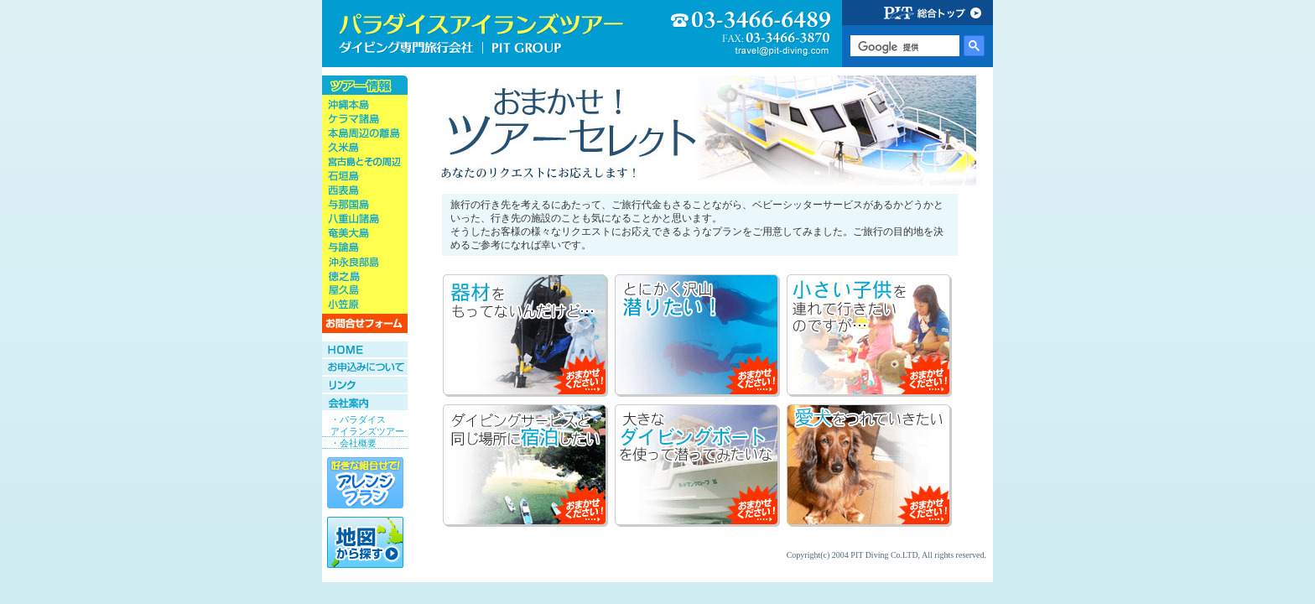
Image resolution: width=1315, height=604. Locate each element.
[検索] (903, 47)
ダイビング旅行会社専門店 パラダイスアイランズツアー (481, 34)
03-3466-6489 (751, 34)
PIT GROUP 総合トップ (917, 12)
